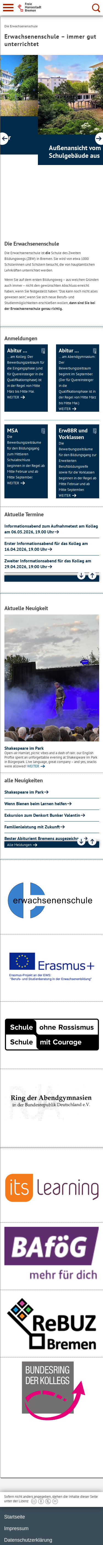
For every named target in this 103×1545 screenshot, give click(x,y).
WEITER (13, 397)
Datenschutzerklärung (28, 1540)
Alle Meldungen (19, 844)
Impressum (16, 1528)
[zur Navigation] (8, 7)
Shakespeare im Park (24, 748)
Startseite (14, 1517)
